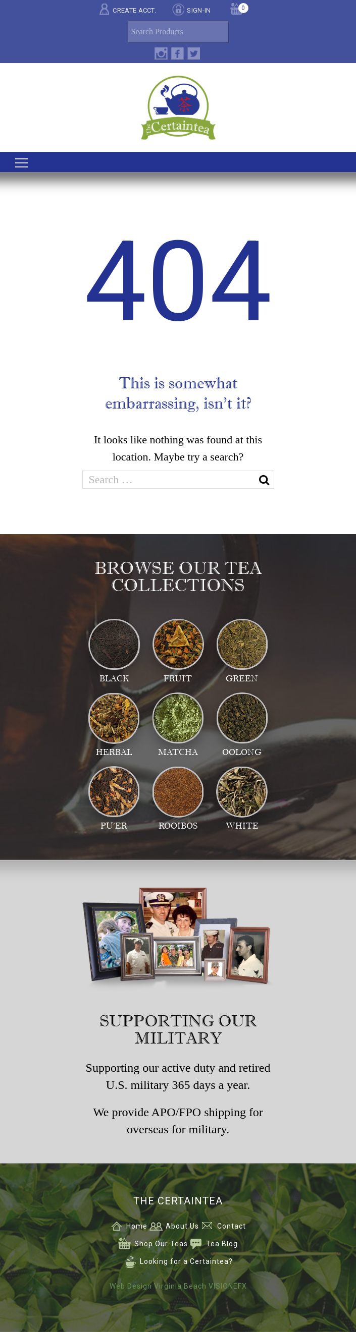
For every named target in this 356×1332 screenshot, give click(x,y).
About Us (182, 1226)
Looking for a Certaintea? (186, 1261)
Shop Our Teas (161, 1244)
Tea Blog (222, 1244)
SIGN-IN (199, 10)
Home (136, 1226)
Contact (231, 1226)
